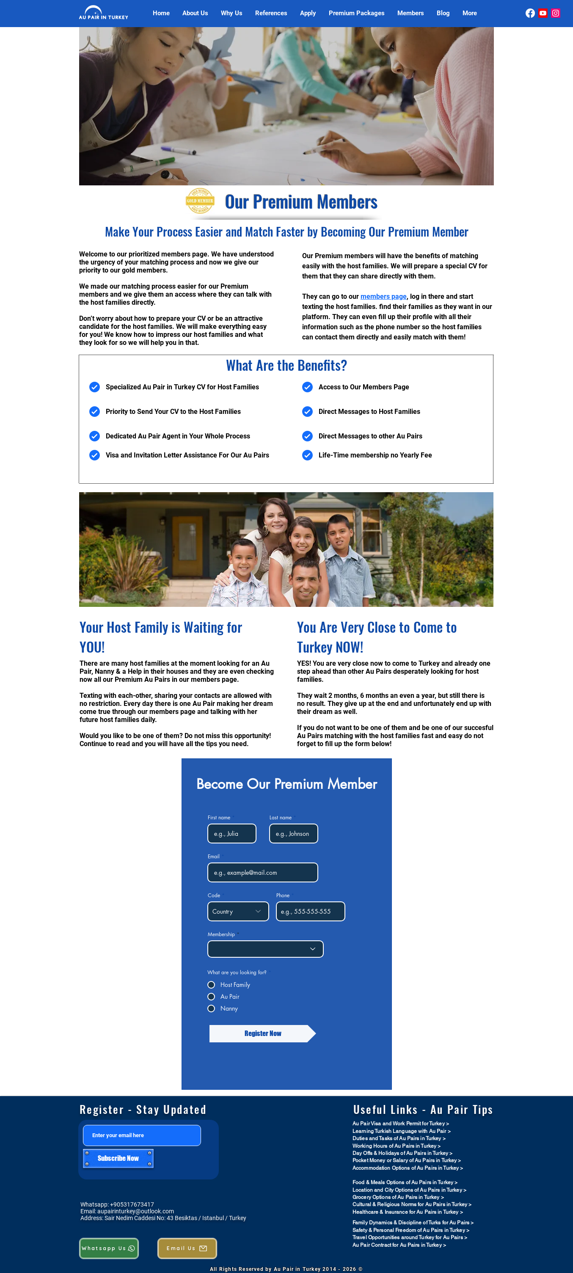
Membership (221, 934)
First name (219, 817)
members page (384, 296)
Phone (282, 895)
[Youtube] (543, 13)
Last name (281, 817)
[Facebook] (530, 13)
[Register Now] (262, 1033)
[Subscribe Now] (118, 1158)
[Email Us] (187, 1248)
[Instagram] (555, 13)
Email (214, 856)
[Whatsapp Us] (109, 1248)
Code (214, 895)
